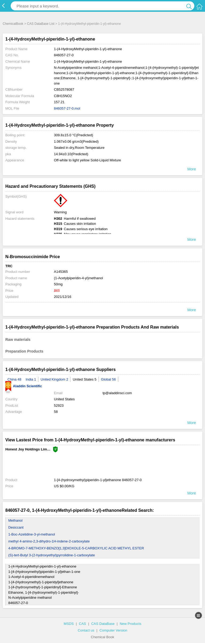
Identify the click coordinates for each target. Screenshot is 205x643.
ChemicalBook (13, 24)
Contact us (86, 630)
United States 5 (84, 379)
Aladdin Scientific (23, 386)
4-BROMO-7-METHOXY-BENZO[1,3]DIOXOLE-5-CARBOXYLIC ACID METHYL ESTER (76, 548)
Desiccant (15, 527)
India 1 (31, 379)
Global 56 (108, 379)
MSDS (69, 624)
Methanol (15, 520)
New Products (130, 624)
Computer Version (113, 630)
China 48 (14, 379)
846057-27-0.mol (67, 108)
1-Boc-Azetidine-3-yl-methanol (31, 534)
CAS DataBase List (40, 24)
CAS (82, 624)
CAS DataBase (103, 624)
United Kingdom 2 (54, 379)
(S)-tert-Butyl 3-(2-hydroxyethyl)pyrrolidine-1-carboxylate (51, 555)
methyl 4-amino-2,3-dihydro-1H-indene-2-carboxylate (49, 541)
